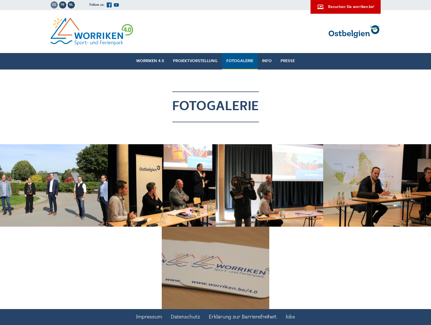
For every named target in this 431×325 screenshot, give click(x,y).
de (54, 5)
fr (62, 5)
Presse (288, 61)
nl (71, 5)
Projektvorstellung (195, 61)
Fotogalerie (239, 61)
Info (267, 61)
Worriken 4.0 (150, 61)
